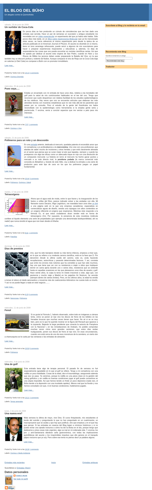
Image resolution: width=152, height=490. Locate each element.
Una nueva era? (13, 413)
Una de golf (11, 364)
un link (95, 204)
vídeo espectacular (46, 36)
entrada (34, 145)
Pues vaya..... (12, 88)
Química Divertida (17, 77)
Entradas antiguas (90, 463)
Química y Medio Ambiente (20, 453)
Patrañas (13, 237)
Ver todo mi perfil (21, 479)
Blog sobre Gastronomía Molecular (63, 39)
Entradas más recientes (15, 463)
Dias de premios (14, 248)
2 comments (34, 73)
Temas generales (16, 401)
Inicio (53, 463)
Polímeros (14, 182)
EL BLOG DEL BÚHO (24, 10)
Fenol (8, 310)
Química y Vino (16, 128)
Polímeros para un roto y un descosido (27, 140)
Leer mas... (9, 66)
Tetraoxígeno (12, 194)
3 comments (34, 179)
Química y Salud (25, 182)
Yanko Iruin (21, 476)
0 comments (33, 294)
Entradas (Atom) (23, 468)
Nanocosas (14, 298)
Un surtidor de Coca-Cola (19, 27)
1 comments (33, 124)
